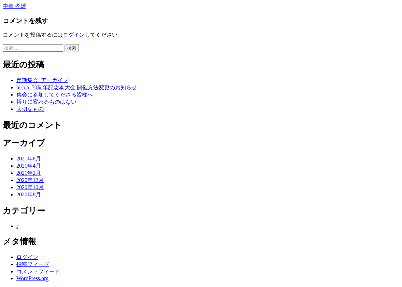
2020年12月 (30, 180)
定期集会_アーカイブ (42, 80)
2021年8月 (28, 158)
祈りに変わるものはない (46, 102)
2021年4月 (28, 166)
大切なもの (30, 109)
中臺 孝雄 (14, 6)
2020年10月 (30, 187)
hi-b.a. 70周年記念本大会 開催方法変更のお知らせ (76, 87)
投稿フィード (32, 264)
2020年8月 (28, 194)
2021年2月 (28, 173)
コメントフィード (38, 271)
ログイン (74, 35)
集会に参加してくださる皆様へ (54, 94)
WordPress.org (32, 278)
